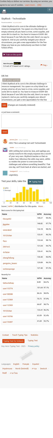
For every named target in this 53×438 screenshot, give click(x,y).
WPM (10, 206)
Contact (5, 335)
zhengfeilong (8, 258)
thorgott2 (7, 219)
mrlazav (6, 252)
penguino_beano (10, 263)
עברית (34, 368)
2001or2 (6, 247)
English (16, 364)
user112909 (8, 300)
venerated (7, 230)
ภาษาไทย (14, 373)
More (40, 206)
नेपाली (4, 373)
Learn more (30, 5)
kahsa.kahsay (8, 283)
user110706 (8, 316)
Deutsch (43, 368)
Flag (44, 65)
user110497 (8, 322)
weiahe (12, 147)
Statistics (34, 335)
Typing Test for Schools (13, 341)
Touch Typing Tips (19, 335)
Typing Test (35, 182)
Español (35, 364)
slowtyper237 (14, 171)
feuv (5, 241)
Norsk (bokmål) (22, 368)
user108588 (8, 294)
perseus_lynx (14, 139)
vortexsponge (9, 269)
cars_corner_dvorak (17, 22)
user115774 (8, 288)
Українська (7, 368)
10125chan (7, 235)
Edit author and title (11, 80)
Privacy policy (33, 346)
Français (26, 364)
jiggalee (6, 224)
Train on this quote (12, 54)
